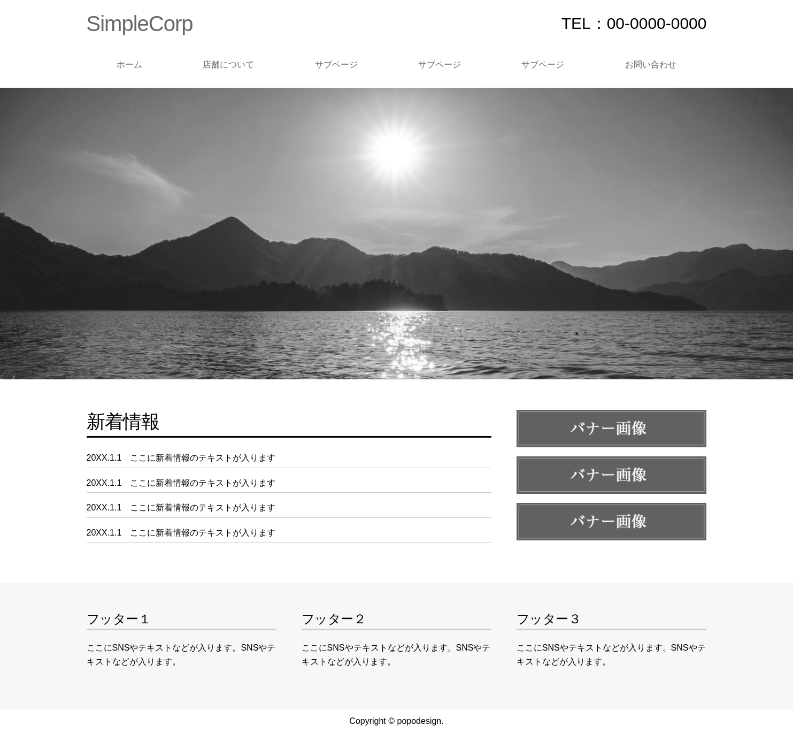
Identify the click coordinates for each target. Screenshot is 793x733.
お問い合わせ (650, 64)
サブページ (336, 64)
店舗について (228, 64)
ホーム (129, 64)
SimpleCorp (140, 23)
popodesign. (420, 721)
